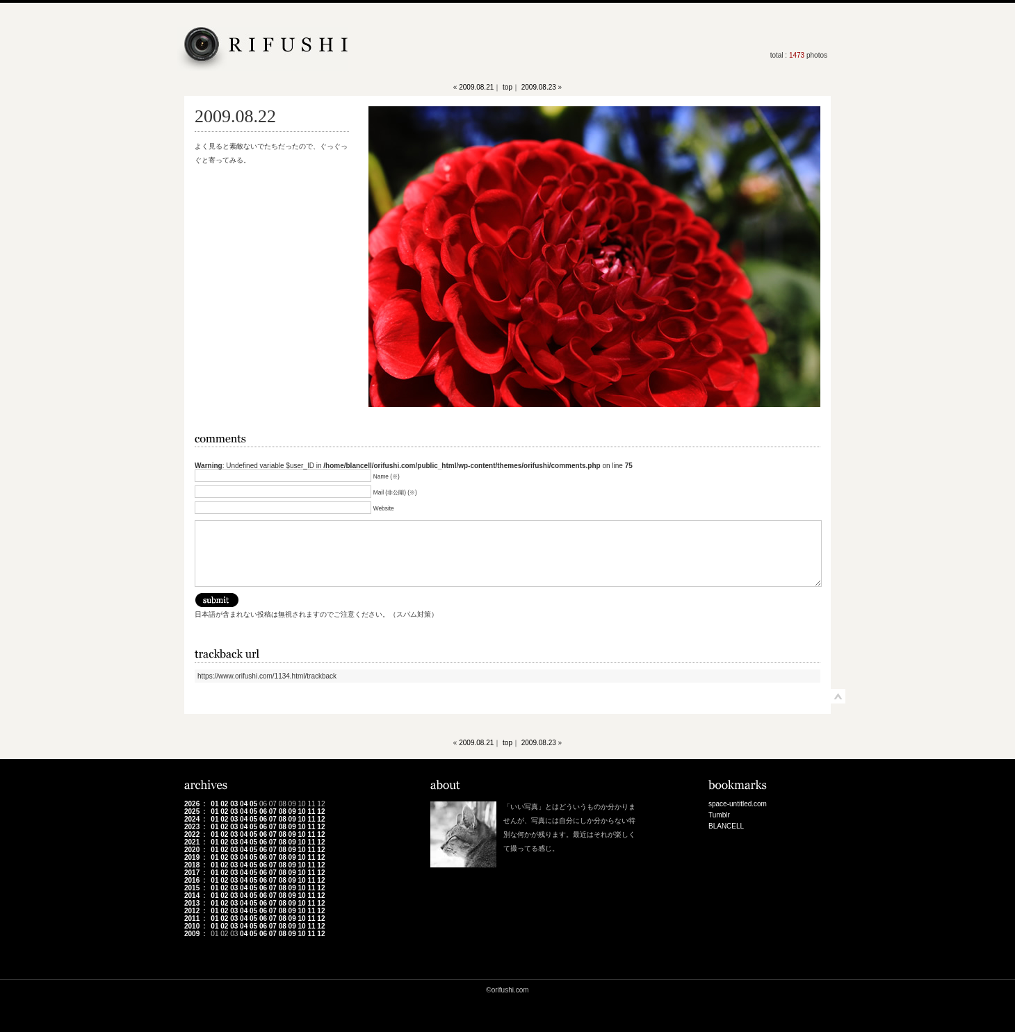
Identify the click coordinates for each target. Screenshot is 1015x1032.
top (507, 87)
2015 (192, 888)
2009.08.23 (538, 87)
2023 (192, 827)
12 (321, 811)
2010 (192, 926)
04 (243, 804)
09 (292, 811)
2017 (192, 872)
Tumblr (719, 815)
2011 (192, 918)
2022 (192, 834)
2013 (192, 903)
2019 (192, 857)
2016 (192, 880)
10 (302, 811)
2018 (192, 865)
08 (282, 811)
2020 (192, 850)
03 (234, 804)
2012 (192, 911)
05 (253, 804)
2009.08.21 (476, 87)
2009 (192, 934)
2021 (192, 842)
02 (224, 804)
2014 (192, 895)
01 (214, 804)
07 (273, 811)
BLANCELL (726, 826)
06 (263, 811)
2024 (192, 819)
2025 (192, 811)
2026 (192, 804)
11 (311, 811)
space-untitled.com (737, 804)
